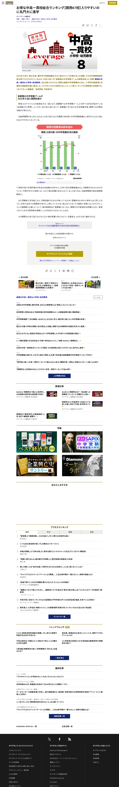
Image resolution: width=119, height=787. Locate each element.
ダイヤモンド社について (101, 746)
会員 (92, 532)
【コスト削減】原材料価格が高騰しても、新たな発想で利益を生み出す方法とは (36, 634)
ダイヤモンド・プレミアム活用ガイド (20, 758)
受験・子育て (25, 19)
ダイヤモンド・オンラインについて (21, 746)
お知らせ (96, 762)
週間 (70, 532)
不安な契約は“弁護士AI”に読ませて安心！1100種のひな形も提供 (36, 642)
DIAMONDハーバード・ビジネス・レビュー (64, 758)
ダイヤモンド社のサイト (58, 746)
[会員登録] (112, 3)
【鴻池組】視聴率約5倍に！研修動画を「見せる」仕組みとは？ (36, 650)
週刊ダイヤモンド (55, 754)
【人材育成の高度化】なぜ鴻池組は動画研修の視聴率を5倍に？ (82, 642)
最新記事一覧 (59, 716)
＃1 (26, 107)
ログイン (102, 3)
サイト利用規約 (14, 762)
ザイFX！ (53, 770)
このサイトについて (15, 750)
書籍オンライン (55, 762)
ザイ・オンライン (55, 766)
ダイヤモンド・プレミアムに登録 (59, 254)
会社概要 (96, 754)
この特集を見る (60, 376)
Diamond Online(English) (59, 750)
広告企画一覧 (67, 726)
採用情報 (96, 758)
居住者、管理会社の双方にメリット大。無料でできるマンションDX (82, 634)
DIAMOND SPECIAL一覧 (26, 726)
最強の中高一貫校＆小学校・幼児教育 (44, 19)
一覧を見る (59, 658)
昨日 (49, 532)
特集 (18, 19)
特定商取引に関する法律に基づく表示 (21, 766)
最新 (27, 532)
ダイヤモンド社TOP (99, 750)
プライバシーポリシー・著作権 (19, 770)
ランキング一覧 (59, 617)
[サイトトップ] (8, 3)
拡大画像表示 (41, 182)
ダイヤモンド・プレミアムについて (20, 754)
